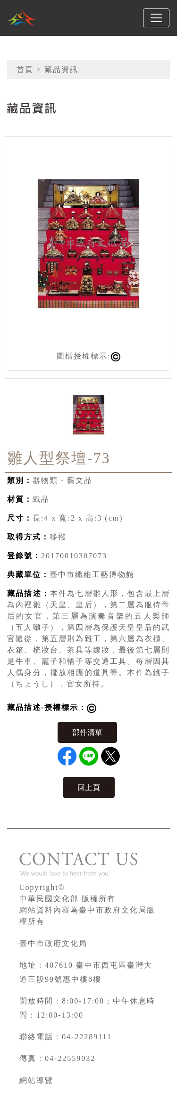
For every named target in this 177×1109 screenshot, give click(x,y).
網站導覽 (36, 1080)
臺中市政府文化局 (53, 943)
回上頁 (88, 787)
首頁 (25, 69)
